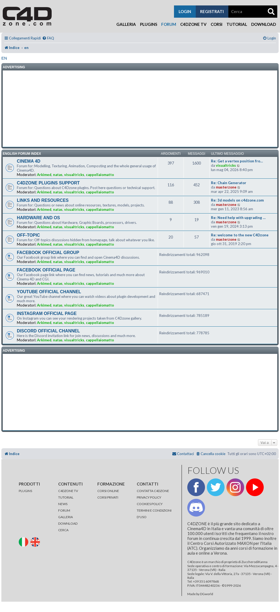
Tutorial (236, 24)
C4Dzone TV (193, 24)
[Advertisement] (140, 109)
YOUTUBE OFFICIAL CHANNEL (49, 291)
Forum (168, 24)
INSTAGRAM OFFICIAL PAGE (47, 313)
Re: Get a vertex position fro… (237, 161)
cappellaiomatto (100, 174)
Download (263, 24)
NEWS (62, 504)
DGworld (206, 594)
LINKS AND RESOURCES (43, 200)
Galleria (126, 24)
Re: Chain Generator (228, 183)
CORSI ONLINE (108, 491)
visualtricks (74, 174)
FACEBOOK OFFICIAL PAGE (46, 270)
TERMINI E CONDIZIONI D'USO (154, 513)
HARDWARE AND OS (38, 217)
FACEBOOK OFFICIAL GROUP (48, 252)
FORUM (64, 510)
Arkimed (44, 174)
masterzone (226, 187)
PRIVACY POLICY (149, 497)
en (4, 58)
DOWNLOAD (67, 523)
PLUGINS (25, 491)
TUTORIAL (65, 497)
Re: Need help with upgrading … (238, 217)
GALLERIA (65, 517)
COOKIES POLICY (150, 504)
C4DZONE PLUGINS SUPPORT (48, 183)
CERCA (63, 530)
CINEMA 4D (28, 161)
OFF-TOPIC (28, 235)
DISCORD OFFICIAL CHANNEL (48, 331)
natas (58, 174)
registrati (212, 11)
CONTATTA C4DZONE (153, 491)
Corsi (216, 24)
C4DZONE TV (68, 491)
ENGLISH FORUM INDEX (22, 154)
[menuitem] (48, 38)
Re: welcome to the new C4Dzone (240, 235)
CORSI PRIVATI (107, 497)
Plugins (148, 24)
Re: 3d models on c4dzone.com (237, 200)
